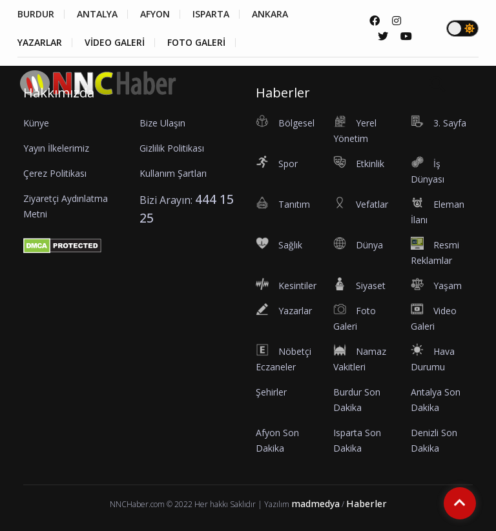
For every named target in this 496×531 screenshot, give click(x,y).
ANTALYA (97, 14)
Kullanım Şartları (173, 173)
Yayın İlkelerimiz (56, 148)
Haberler (366, 503)
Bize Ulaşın (162, 123)
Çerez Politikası (55, 173)
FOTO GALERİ (196, 42)
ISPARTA (210, 14)
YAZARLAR (39, 42)
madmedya (315, 503)
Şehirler (271, 392)
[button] (475, 103)
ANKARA (270, 14)
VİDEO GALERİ (115, 42)
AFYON (155, 14)
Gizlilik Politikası (172, 148)
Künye (36, 123)
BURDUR (35, 14)
